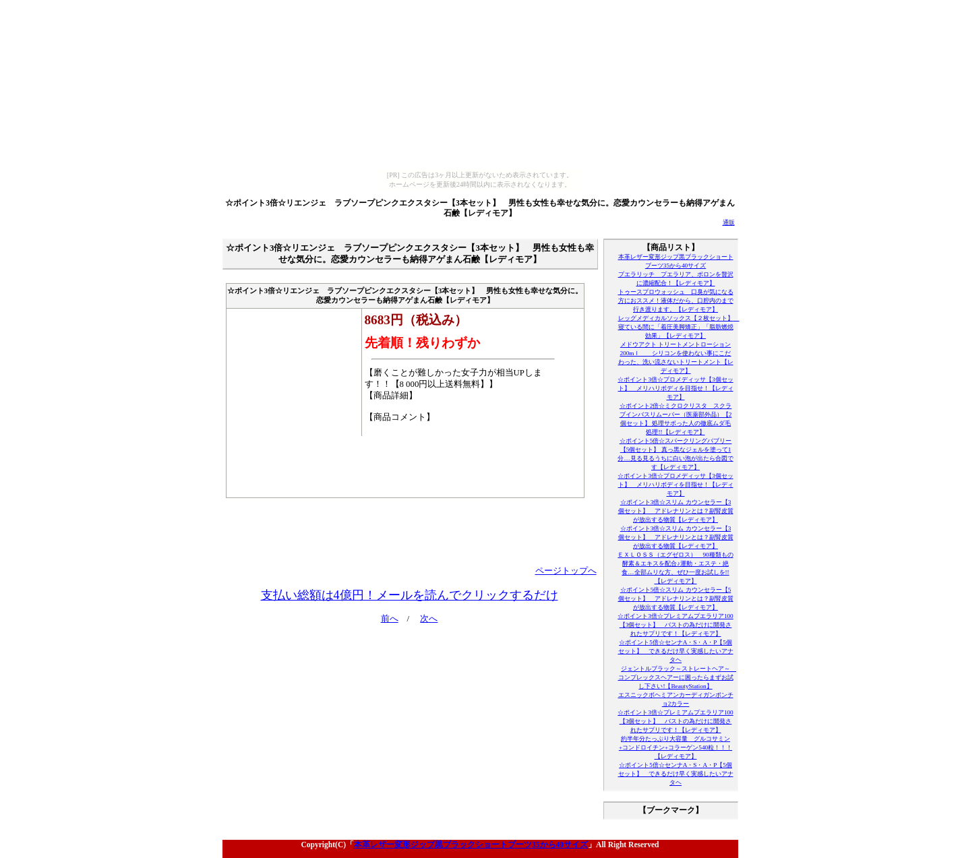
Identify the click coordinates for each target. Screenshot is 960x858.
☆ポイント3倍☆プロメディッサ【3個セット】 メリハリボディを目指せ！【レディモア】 (675, 388)
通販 (729, 222)
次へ (429, 618)
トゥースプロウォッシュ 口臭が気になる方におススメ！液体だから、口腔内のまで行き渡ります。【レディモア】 (675, 300)
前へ (389, 618)
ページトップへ (566, 571)
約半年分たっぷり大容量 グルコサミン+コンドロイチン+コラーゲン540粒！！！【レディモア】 (675, 747)
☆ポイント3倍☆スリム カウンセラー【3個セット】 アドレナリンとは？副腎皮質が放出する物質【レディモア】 (675, 511)
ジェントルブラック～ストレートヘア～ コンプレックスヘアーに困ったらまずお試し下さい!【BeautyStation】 (677, 677)
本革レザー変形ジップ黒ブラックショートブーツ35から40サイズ (471, 844)
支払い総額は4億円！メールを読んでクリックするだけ (409, 595)
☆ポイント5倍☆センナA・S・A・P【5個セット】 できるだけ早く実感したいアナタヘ (675, 651)
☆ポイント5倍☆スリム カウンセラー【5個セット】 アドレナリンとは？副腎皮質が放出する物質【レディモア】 (675, 598)
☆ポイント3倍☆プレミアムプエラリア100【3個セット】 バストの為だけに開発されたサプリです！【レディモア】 (675, 625)
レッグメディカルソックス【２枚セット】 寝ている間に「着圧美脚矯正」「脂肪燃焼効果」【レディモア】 (679, 327)
